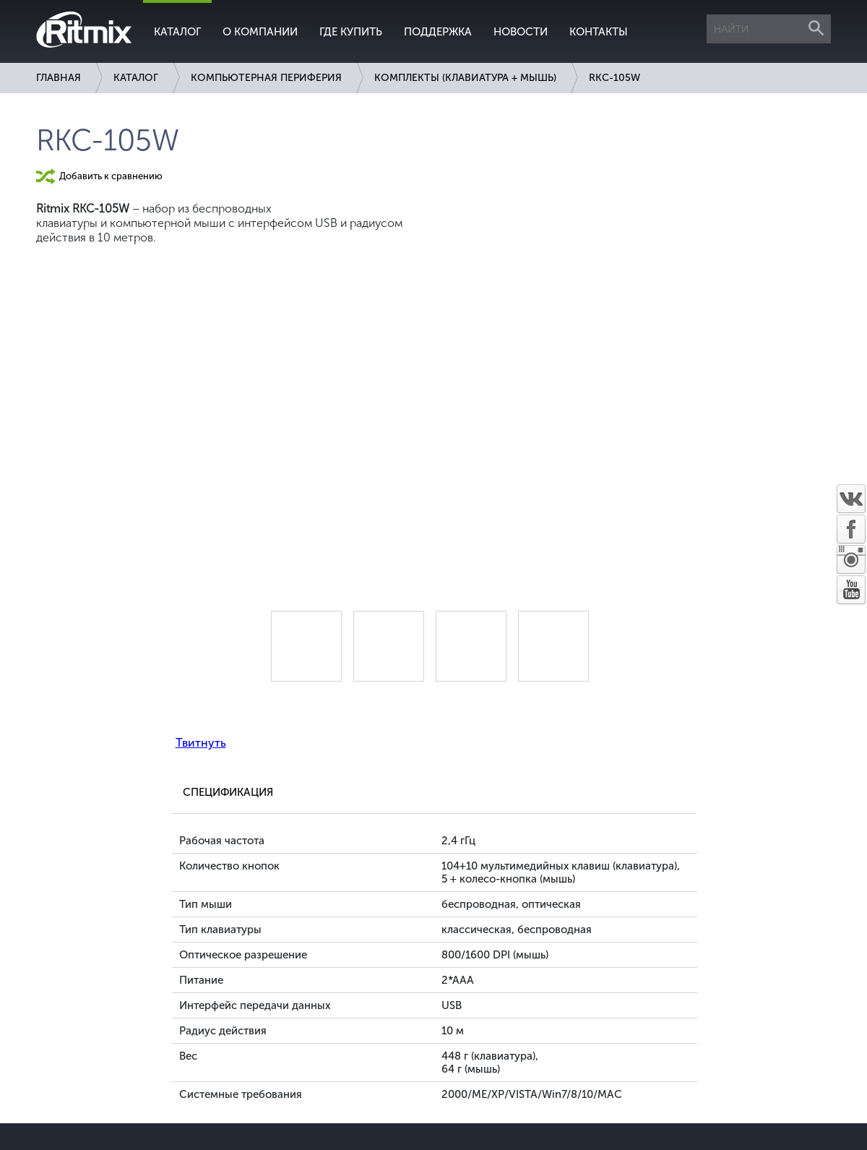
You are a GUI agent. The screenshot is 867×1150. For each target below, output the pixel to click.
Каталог (177, 31)
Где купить (350, 31)
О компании (260, 31)
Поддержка (438, 31)
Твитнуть (201, 743)
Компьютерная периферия (266, 78)
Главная (58, 78)
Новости (520, 31)
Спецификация (228, 792)
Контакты (598, 31)
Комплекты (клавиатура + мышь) (465, 78)
